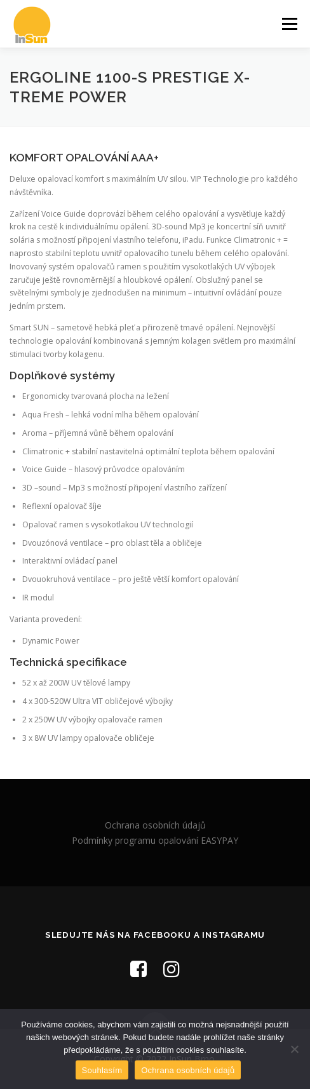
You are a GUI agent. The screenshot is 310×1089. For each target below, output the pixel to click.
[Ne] (294, 1049)
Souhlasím (102, 1070)
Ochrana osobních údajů (155, 825)
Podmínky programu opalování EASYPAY (155, 840)
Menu (288, 23)
